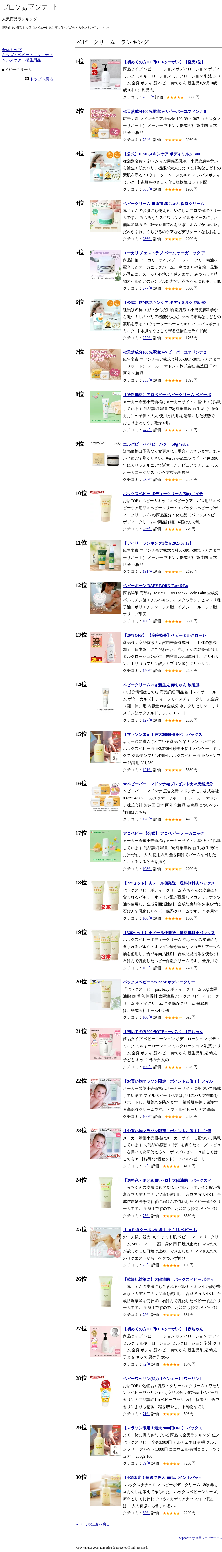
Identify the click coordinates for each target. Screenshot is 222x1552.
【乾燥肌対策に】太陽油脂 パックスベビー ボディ (168, 1279)
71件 (146, 1414)
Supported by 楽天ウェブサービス (200, 1538)
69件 (146, 1463)
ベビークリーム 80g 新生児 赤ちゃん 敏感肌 (161, 685)
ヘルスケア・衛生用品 (21, 60)
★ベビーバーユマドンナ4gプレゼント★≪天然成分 (168, 784)
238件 (147, 479)
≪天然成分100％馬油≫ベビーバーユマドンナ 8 (164, 111)
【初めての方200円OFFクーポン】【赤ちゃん (163, 1032)
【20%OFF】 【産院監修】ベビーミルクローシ (164, 635)
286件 (147, 239)
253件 (147, 380)
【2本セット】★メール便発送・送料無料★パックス (169, 883)
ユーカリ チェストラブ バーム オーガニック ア (164, 253)
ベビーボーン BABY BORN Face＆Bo (155, 586)
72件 (146, 1364)
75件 (146, 1216)
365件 (147, 189)
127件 (147, 720)
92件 (146, 1166)
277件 (147, 288)
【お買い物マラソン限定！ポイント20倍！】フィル (168, 1081)
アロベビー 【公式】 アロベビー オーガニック (163, 833)
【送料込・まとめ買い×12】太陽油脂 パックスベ (167, 1180)
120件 (147, 819)
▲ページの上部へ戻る (92, 1524)
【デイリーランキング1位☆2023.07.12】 (158, 543)
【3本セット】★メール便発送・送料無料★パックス (169, 933)
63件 (146, 1513)
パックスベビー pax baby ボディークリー (159, 982)
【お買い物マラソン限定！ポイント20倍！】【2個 (167, 1131)
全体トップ (12, 50)
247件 (147, 430)
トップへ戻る (41, 79)
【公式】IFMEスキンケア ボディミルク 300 (161, 154)
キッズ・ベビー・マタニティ (27, 55)
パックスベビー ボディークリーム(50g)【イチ (163, 494)
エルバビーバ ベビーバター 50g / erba (156, 444)
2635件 (148, 97)
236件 (147, 529)
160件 (147, 621)
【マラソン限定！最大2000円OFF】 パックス (162, 735)
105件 (147, 968)
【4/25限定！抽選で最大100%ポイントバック (162, 1478)
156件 (147, 670)
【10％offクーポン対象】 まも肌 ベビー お (160, 1230)
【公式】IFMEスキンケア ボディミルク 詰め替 (164, 303)
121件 (147, 770)
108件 (147, 869)
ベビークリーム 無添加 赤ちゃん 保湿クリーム (163, 204)
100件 (147, 1017)
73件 (146, 1315)
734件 (147, 140)
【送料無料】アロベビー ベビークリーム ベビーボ (167, 395)
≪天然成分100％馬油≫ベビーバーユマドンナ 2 (164, 352)
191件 (147, 571)
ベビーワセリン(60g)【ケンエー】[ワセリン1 (162, 1379)
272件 (147, 338)
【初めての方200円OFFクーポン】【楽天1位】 (164, 62)
